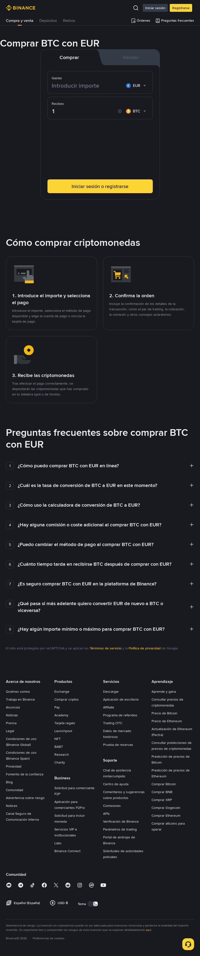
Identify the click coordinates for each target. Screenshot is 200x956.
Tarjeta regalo (64, 723)
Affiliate (108, 707)
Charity (59, 762)
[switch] (93, 904)
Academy (61, 715)
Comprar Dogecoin (166, 807)
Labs (58, 843)
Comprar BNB (162, 792)
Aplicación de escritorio (121, 699)
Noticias (12, 715)
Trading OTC (112, 723)
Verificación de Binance (121, 821)
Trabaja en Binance (20, 699)
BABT (58, 746)
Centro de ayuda (115, 784)
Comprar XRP (162, 800)
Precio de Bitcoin (164, 713)
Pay (57, 707)
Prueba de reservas (118, 744)
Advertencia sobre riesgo (25, 798)
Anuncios (13, 707)
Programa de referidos (120, 715)
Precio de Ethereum (167, 721)
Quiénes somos (18, 691)
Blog (9, 782)
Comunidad (14, 790)
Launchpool (63, 731)
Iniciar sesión (155, 8)
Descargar (111, 691)
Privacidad (13, 766)
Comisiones (112, 805)
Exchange (61, 691)
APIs (106, 813)
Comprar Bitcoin (164, 784)
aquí (148, 930)
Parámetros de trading (120, 829)
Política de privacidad (145, 648)
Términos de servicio (106, 648)
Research (61, 754)
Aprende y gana (164, 691)
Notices (11, 805)
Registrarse (181, 8)
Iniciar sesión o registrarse (100, 186)
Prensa (11, 723)
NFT (57, 739)
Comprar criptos (66, 699)
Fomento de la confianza (24, 774)
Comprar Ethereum (166, 815)
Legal (10, 731)
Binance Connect (67, 851)
